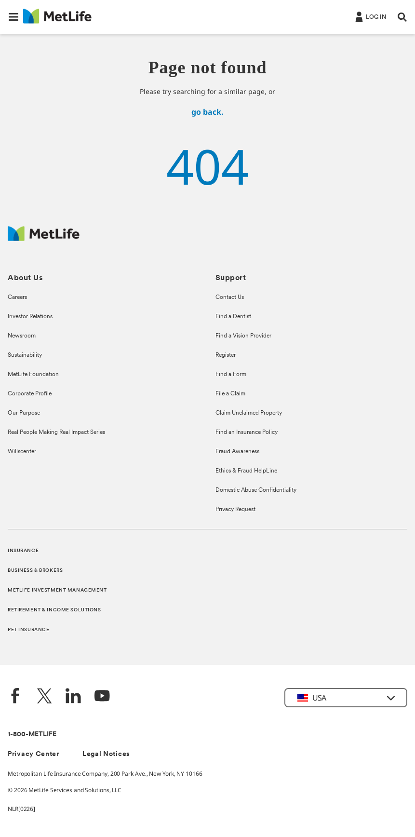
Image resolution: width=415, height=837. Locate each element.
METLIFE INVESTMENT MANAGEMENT (57, 590)
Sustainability (25, 355)
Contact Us (229, 297)
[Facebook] (15, 697)
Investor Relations (30, 317)
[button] (13, 17)
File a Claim (230, 394)
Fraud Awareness (237, 452)
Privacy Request (235, 510)
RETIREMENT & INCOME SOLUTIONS (54, 610)
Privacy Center (33, 754)
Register (225, 355)
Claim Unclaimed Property (248, 413)
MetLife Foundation (33, 375)
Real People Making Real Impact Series (56, 432)
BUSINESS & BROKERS (35, 570)
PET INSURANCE (28, 630)
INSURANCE (23, 551)
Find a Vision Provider (243, 336)
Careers (17, 297)
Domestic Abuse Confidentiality (255, 490)
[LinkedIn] (73, 697)
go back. (207, 112)
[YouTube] (102, 697)
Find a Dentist (233, 317)
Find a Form (230, 375)
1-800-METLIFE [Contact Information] (32, 734)
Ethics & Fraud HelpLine (246, 471)
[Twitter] (44, 697)
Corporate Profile (30, 394)
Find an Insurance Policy (246, 432)
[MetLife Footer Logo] (44, 238)
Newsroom (22, 336)
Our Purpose (24, 413)
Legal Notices (106, 754)
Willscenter (22, 452)
